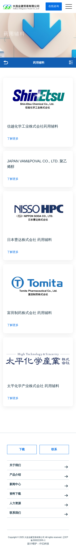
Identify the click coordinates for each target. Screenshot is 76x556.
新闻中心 (15, 484)
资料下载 (15, 493)
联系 (54, 449)
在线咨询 (53, 6)
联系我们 (15, 512)
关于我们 (15, 465)
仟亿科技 (44, 543)
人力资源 (15, 503)
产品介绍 (15, 474)
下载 (22, 449)
